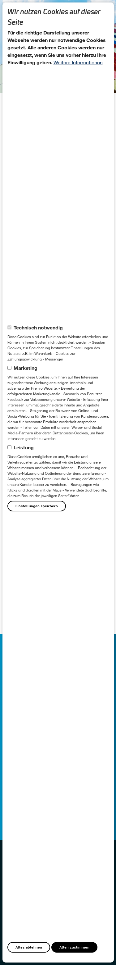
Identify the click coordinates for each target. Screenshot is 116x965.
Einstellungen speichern (36, 506)
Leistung (24, 447)
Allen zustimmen (74, 947)
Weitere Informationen (78, 62)
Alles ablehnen (28, 947)
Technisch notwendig (38, 327)
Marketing (25, 368)
